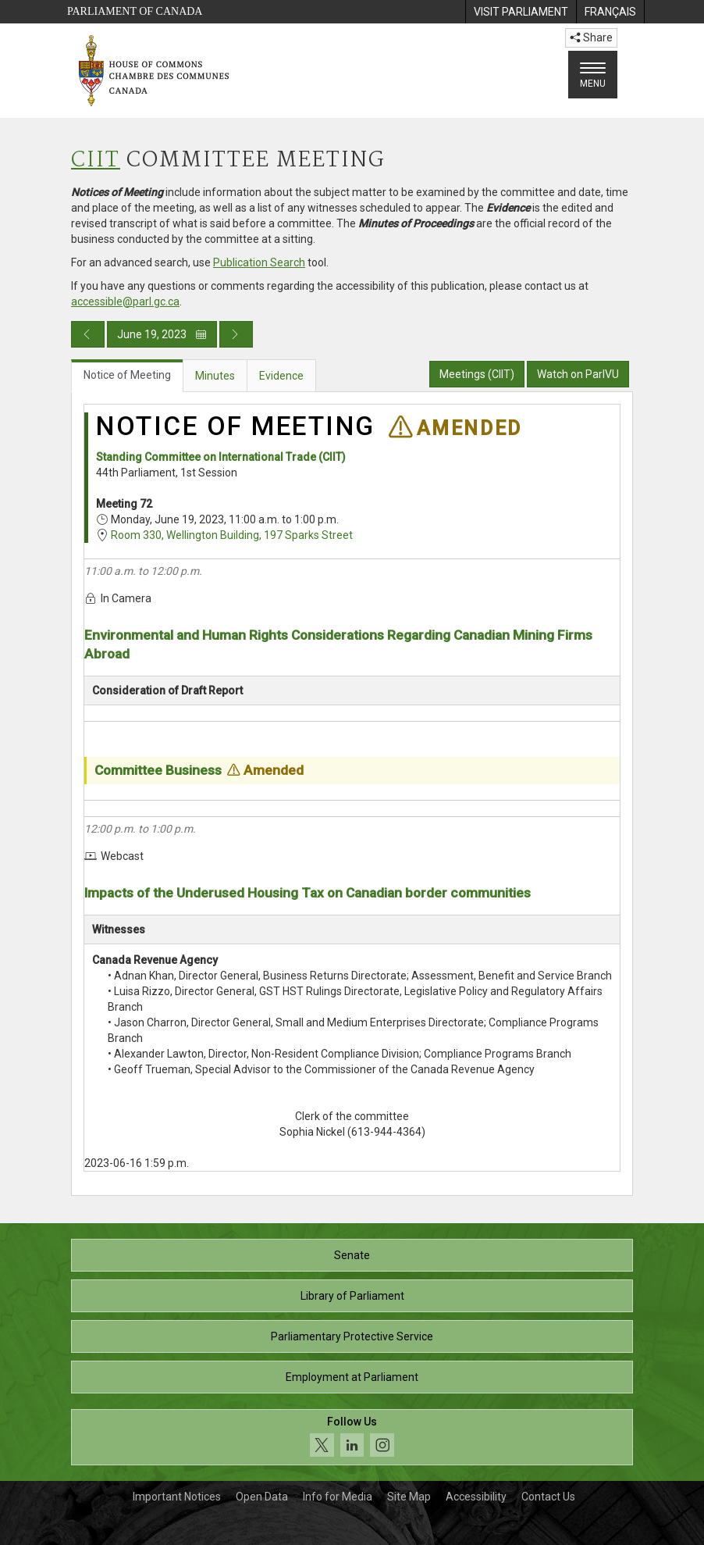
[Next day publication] (236, 334)
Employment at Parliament (352, 1377)
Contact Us (548, 1496)
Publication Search (259, 262)
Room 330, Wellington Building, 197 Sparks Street (232, 535)
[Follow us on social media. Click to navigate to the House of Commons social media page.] (352, 1437)
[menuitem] (520, 11)
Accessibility (476, 1496)
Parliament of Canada (134, 11)
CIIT (95, 160)
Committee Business (158, 770)
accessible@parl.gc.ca (125, 301)
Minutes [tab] (215, 375)
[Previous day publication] (88, 334)
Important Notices (177, 1496)
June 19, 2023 (162, 334)
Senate (352, 1255)
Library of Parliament (352, 1296)
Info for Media (337, 1496)
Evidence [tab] (281, 375)
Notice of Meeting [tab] (127, 375)
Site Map (409, 1496)
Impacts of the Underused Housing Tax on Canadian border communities (307, 893)
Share (591, 37)
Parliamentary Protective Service (352, 1336)
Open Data (262, 1496)
